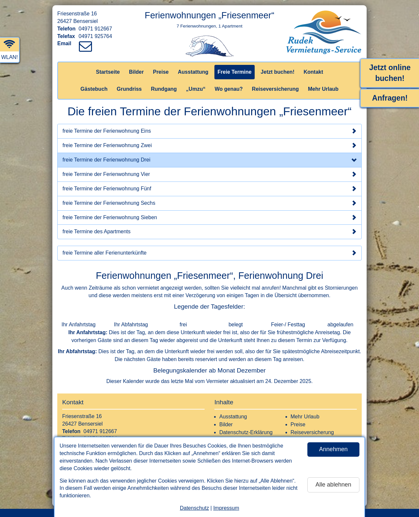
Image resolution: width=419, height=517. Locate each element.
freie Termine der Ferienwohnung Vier (209, 174)
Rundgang (164, 89)
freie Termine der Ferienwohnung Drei (209, 160)
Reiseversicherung (275, 89)
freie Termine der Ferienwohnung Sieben (209, 217)
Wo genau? (229, 89)
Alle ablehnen (333, 484)
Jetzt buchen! (277, 72)
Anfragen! (390, 98)
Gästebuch (94, 89)
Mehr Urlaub (323, 89)
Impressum (226, 508)
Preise (161, 72)
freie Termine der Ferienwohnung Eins (209, 131)
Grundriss (129, 89)
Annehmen (333, 449)
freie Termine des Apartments (209, 231)
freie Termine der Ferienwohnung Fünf (209, 188)
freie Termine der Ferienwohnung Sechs (209, 203)
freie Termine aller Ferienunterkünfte (209, 253)
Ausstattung (193, 72)
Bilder (136, 72)
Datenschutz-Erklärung (246, 432)
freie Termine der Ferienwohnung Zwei (209, 145)
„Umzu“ (196, 89)
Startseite (108, 72)
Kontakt (313, 72)
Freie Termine (235, 72)
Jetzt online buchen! (390, 73)
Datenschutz (194, 508)
